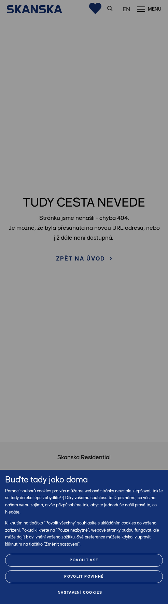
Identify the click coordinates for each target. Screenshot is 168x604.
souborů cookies (35, 490)
